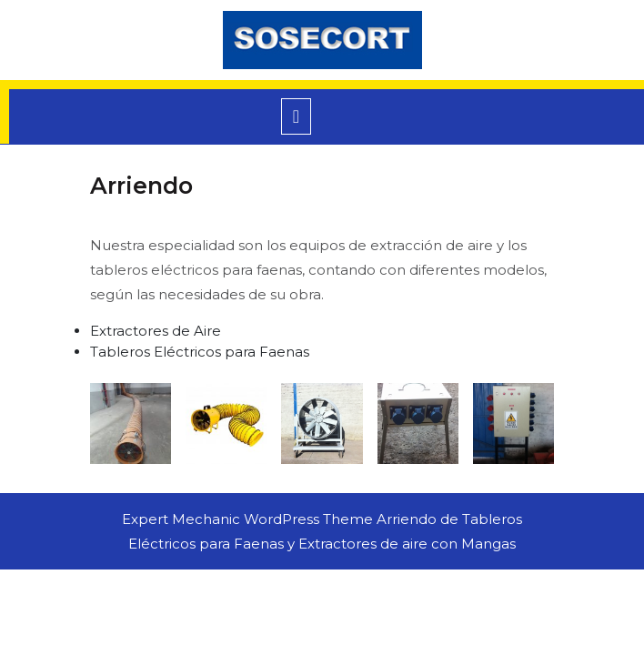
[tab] (296, 116)
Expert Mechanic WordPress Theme (247, 519)
